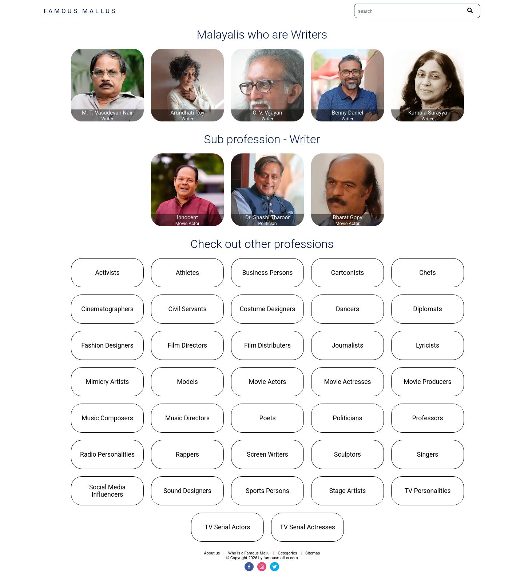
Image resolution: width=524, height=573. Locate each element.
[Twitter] (274, 566)
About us (212, 553)
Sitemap (312, 553)
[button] (107, 273)
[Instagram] (261, 566)
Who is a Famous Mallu (249, 553)
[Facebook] (249, 566)
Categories (287, 553)
